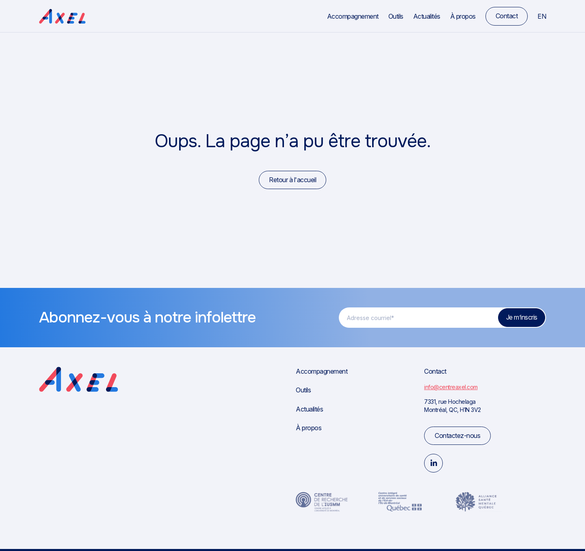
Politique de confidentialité (516, 541)
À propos (463, 16)
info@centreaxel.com (451, 386)
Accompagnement (353, 16)
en (541, 16)
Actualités (426, 16)
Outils (395, 16)
